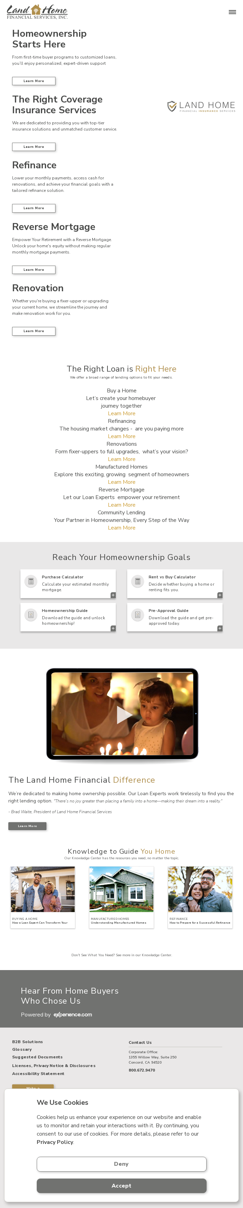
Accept (121, 1186)
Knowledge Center (156, 955)
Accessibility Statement (38, 1074)
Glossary (22, 1049)
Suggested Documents (37, 1057)
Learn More (34, 81)
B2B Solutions (27, 1042)
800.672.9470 (142, 1070)
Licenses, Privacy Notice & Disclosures (54, 1065)
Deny (121, 1164)
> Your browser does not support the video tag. (121, 714)
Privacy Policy (55, 1142)
